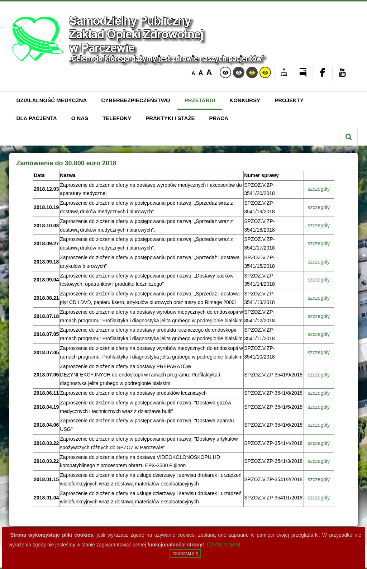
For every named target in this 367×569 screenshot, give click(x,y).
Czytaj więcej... (226, 544)
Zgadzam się (185, 553)
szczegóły (319, 189)
